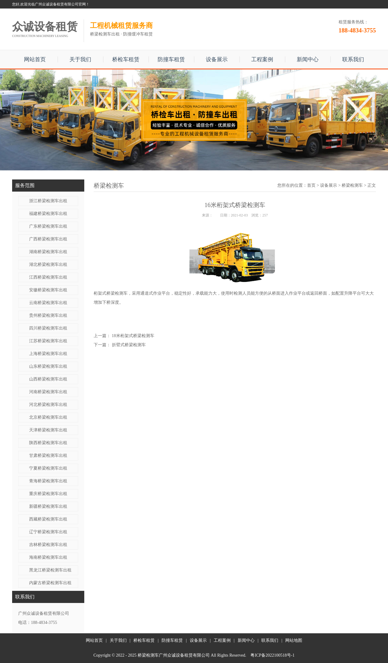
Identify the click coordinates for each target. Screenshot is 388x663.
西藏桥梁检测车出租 (48, 519)
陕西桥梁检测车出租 (48, 442)
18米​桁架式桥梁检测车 (133, 335)
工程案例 (262, 59)
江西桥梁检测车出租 (48, 277)
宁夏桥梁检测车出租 (48, 468)
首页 (311, 185)
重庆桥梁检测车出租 (48, 493)
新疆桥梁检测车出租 (48, 506)
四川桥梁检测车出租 (48, 328)
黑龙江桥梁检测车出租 (50, 570)
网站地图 (293, 640)
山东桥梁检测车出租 (48, 366)
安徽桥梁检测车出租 (48, 290)
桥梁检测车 (352, 185)
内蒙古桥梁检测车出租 (50, 583)
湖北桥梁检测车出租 (48, 264)
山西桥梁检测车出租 (48, 379)
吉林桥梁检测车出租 (48, 544)
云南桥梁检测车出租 (48, 302)
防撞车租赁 (171, 59)
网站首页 (35, 59)
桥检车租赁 (125, 59)
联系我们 (353, 59)
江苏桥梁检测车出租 (48, 341)
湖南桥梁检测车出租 (48, 251)
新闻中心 (308, 59)
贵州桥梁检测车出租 (48, 315)
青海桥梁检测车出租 (48, 481)
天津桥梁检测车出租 (48, 430)
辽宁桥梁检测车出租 (48, 532)
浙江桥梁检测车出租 (48, 201)
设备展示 (217, 59)
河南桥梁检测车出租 (48, 392)
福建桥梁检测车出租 (48, 213)
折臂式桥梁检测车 (129, 345)
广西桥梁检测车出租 (48, 239)
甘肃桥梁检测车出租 (48, 455)
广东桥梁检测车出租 (48, 226)
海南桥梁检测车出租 (48, 557)
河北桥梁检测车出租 (48, 404)
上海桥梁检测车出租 (48, 353)
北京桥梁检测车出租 (48, 417)
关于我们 (80, 59)
